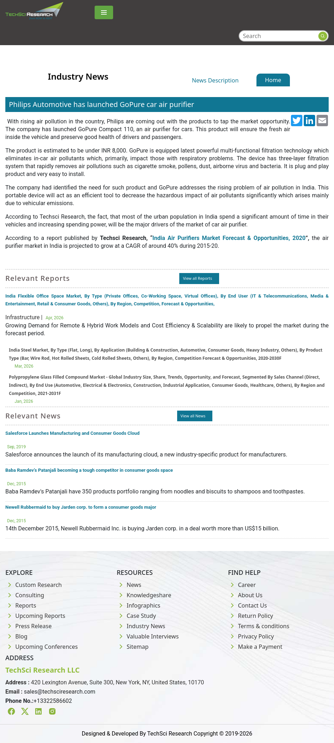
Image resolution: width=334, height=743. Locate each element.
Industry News (141, 626)
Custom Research (33, 585)
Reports (20, 605)
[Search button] (322, 36)
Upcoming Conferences (41, 647)
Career (242, 585)
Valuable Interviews (148, 636)
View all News (193, 415)
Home (273, 80)
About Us (245, 595)
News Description (215, 80)
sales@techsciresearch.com (59, 691)
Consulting (24, 595)
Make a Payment (255, 647)
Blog (16, 636)
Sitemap (133, 647)
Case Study (136, 616)
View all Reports (197, 278)
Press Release (28, 626)
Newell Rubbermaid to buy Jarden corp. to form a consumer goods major (80, 507)
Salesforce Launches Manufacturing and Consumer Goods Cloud (72, 433)
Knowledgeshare (144, 595)
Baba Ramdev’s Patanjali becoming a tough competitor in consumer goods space (89, 470)
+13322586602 (52, 700)
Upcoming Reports (35, 616)
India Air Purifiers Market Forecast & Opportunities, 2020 (229, 238)
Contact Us (247, 605)
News (129, 585)
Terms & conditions (258, 626)
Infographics (138, 605)
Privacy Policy (251, 636)
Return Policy (250, 616)
